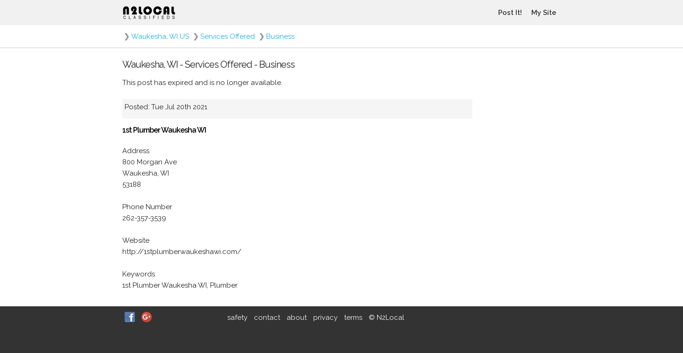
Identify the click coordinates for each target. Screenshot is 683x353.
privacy (325, 317)
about (297, 317)
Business (280, 36)
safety (237, 317)
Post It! (510, 12)
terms (353, 317)
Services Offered (227, 36)
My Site (543, 12)
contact (267, 317)
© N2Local (386, 317)
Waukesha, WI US (160, 36)
